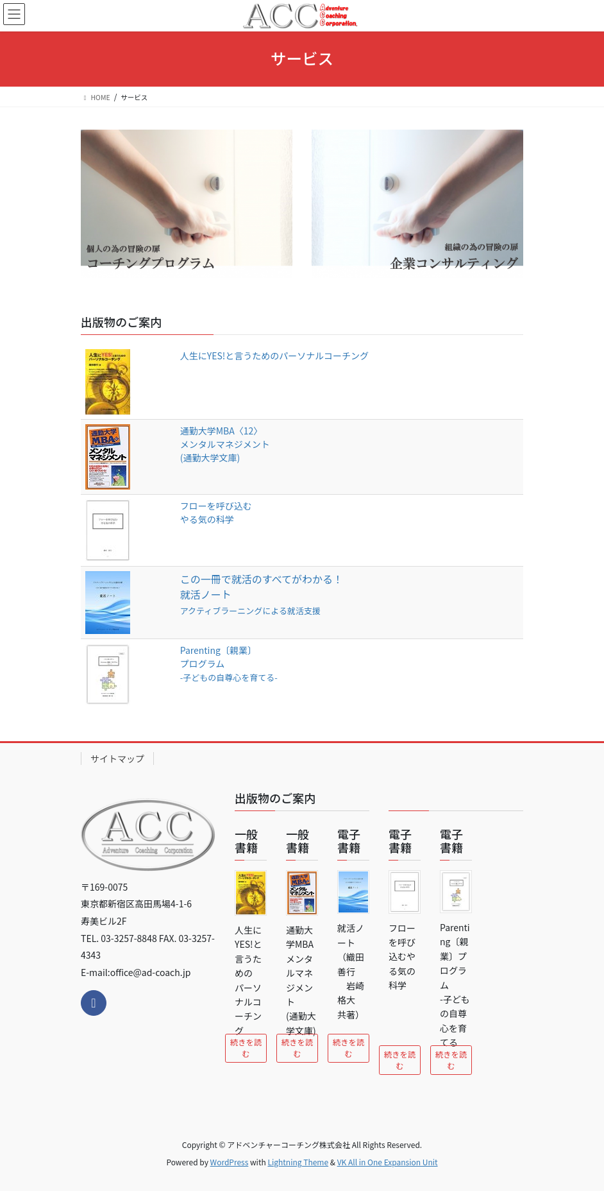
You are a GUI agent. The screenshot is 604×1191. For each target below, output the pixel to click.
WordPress (229, 1161)
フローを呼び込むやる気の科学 (216, 512)
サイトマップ (117, 758)
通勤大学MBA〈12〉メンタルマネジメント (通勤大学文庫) (225, 444)
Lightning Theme (297, 1161)
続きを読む (246, 1047)
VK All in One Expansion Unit (387, 1161)
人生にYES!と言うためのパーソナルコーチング (274, 355)
